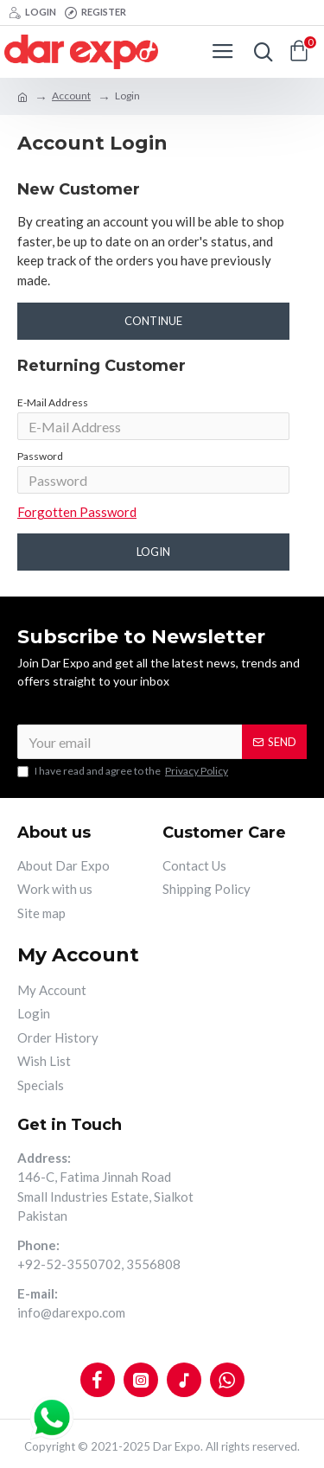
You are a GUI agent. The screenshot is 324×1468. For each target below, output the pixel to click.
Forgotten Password (77, 512)
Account (71, 95)
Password (40, 456)
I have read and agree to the (124, 771)
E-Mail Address (52, 402)
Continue (153, 321)
